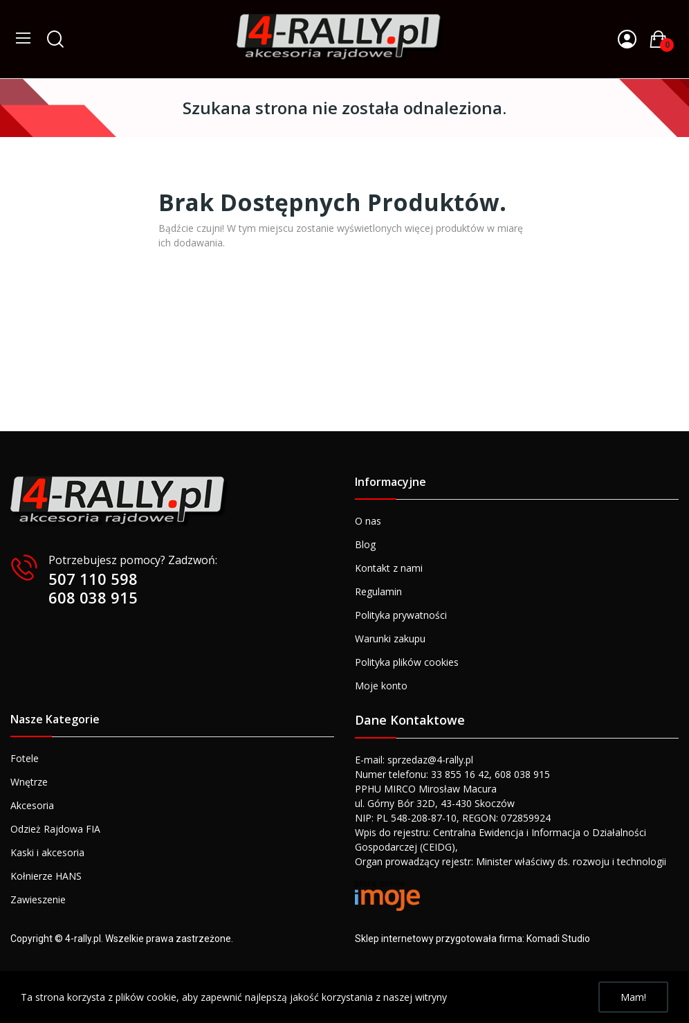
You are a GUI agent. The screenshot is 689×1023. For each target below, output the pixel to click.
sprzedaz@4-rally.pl (430, 759)
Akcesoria (32, 805)
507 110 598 (93, 579)
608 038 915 (93, 597)
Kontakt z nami (389, 567)
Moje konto (381, 685)
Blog (365, 544)
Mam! (633, 997)
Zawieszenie (38, 899)
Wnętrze (29, 781)
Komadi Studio (558, 938)
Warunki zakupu (390, 638)
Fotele (24, 758)
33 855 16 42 (460, 774)
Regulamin (378, 591)
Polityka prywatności (401, 615)
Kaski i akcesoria (47, 852)
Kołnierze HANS (46, 875)
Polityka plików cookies (407, 662)
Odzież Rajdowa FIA (55, 828)
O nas (368, 520)
